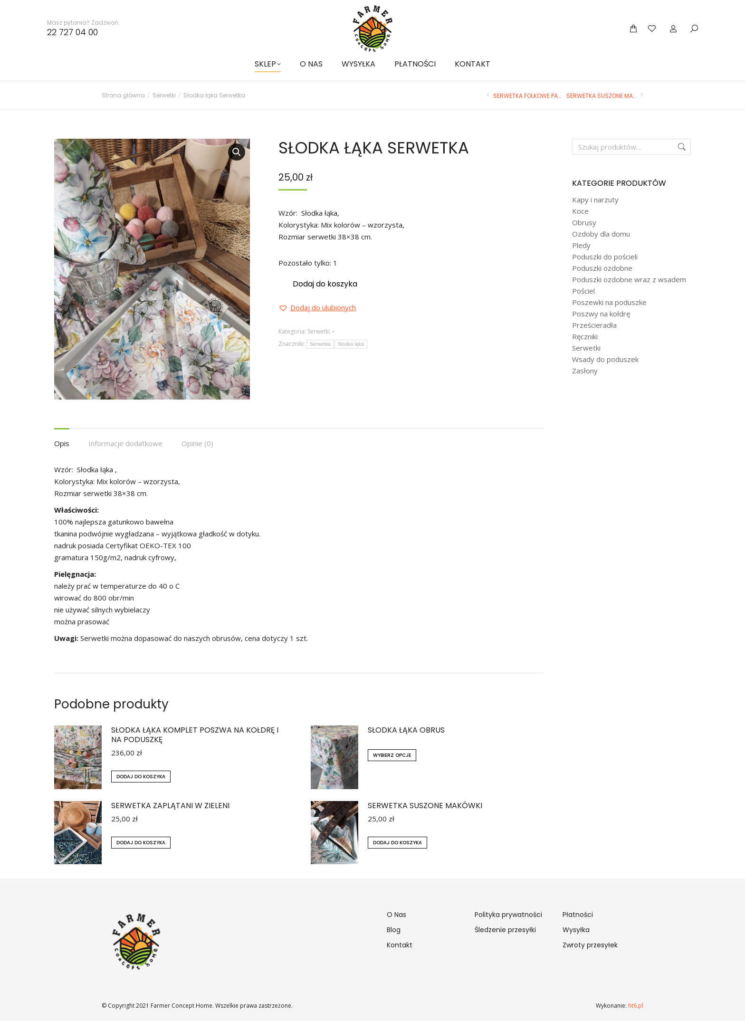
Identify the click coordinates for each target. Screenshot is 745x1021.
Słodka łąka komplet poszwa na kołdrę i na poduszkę (194, 734)
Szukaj (681, 147)
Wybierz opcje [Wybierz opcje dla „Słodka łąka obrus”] (392, 755)
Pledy (581, 245)
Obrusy (584, 222)
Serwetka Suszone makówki (425, 806)
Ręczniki (585, 336)
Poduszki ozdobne (602, 268)
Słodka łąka (351, 344)
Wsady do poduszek (605, 359)
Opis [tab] (61, 443)
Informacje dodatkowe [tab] (125, 443)
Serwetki (318, 331)
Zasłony (585, 370)
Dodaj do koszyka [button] (140, 776)
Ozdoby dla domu (601, 234)
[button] (236, 152)
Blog (394, 930)
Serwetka (320, 344)
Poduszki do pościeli (605, 256)
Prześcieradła (594, 325)
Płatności (578, 914)
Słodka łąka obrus (406, 730)
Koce (580, 211)
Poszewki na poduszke (609, 302)
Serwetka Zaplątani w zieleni (170, 806)
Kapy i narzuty (595, 199)
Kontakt (399, 945)
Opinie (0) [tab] (197, 443)
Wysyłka (576, 930)
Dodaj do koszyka (325, 283)
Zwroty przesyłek (590, 945)
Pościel (583, 291)
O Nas (396, 914)
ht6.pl (635, 1006)
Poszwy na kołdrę (601, 313)
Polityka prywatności (508, 914)
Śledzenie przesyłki (505, 930)
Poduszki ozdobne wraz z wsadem (629, 279)
